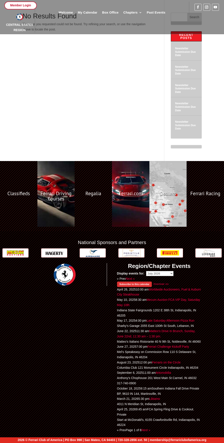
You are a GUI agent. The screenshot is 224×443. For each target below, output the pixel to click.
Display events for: (130, 273)
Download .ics (161, 284)
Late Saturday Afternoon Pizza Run (170, 320)
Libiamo (154, 398)
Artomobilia (163, 372)
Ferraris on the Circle (166, 362)
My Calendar (87, 12)
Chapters (130, 12)
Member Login (20, 5)
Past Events (156, 12)
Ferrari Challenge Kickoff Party (168, 346)
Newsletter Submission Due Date (185, 52)
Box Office (110, 12)
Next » (130, 278)
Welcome (66, 12)
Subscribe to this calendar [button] (134, 284)
